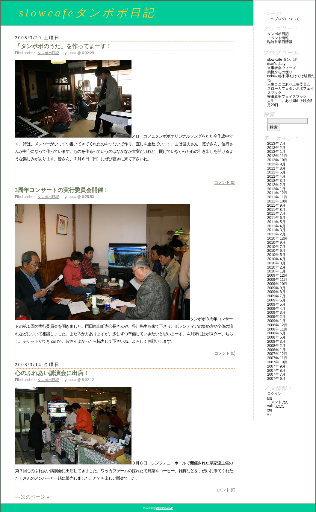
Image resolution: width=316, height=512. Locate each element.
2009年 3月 (276, 312)
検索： (272, 115)
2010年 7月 (276, 247)
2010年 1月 (276, 271)
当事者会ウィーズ (281, 68)
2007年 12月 (277, 354)
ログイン (274, 393)
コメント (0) (224, 182)
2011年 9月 (276, 205)
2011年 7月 (276, 213)
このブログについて (283, 19)
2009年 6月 (276, 300)
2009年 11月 (277, 280)
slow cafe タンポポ (282, 59)
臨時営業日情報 (279, 42)
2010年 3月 (276, 263)
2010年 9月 (276, 242)
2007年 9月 (276, 366)
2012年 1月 (276, 189)
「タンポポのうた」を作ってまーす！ (63, 46)
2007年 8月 (276, 370)
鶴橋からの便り (279, 72)
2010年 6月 (276, 251)
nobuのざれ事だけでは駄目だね (291, 78)
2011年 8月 (276, 210)
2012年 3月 (276, 181)
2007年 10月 (277, 362)
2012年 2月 (276, 185)
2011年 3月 (276, 230)
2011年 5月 (276, 222)
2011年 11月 (277, 197)
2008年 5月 (276, 337)
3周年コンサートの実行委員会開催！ (62, 190)
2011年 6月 (276, 218)
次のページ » (35, 496)
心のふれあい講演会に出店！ (52, 373)
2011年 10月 (277, 201)
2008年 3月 (276, 341)
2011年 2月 (276, 234)
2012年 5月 (276, 172)
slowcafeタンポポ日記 (87, 13)
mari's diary (276, 64)
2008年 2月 (276, 346)
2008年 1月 (276, 350)
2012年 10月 (277, 160)
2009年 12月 (277, 275)
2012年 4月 (276, 176)
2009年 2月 (276, 317)
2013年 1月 (276, 152)
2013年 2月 (276, 148)
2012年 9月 (276, 164)
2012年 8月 (276, 168)
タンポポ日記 (48, 53)
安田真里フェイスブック (287, 97)
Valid (276, 406)
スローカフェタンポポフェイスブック (290, 90)
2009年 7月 (276, 296)
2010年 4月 (276, 259)
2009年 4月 (276, 309)
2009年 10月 (277, 284)
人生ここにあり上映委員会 (288, 84)
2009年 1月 (276, 321)
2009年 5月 (276, 304)
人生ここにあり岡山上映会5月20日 (289, 103)
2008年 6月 (276, 333)
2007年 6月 (276, 379)
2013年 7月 (276, 143)
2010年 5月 (276, 255)
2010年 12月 (277, 238)
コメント (277, 402)
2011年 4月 (276, 226)
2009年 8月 (276, 292)
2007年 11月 (277, 358)
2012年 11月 (277, 156)
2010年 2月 (276, 267)
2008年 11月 (277, 329)
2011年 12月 (277, 193)
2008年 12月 (277, 325)
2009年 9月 (276, 288)
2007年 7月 (276, 374)
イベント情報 (278, 38)
